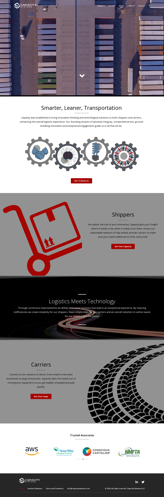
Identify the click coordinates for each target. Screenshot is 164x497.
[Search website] (149, 5)
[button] (81, 180)
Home (21, 489)
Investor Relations (35, 489)
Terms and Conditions (54, 489)
